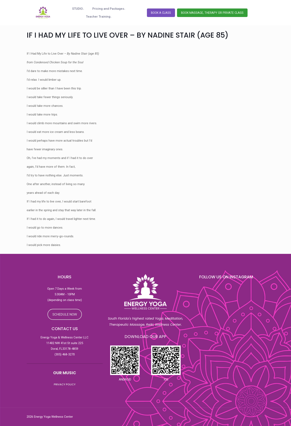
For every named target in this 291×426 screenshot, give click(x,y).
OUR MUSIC (64, 373)
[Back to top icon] (260, 416)
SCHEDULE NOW (64, 314)
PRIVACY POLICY (65, 384)
